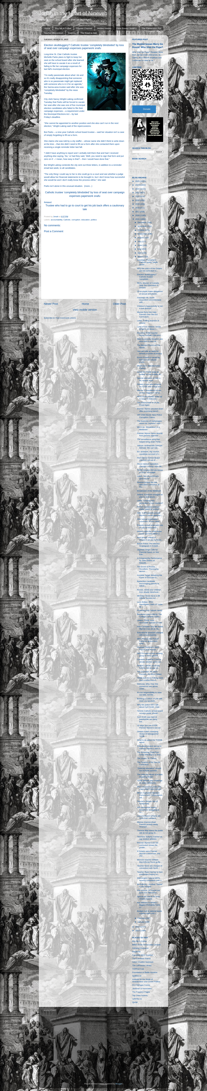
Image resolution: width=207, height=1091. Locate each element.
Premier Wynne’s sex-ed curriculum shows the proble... (147, 845)
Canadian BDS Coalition (142, 955)
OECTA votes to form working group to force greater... (150, 654)
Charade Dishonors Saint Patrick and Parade (148, 648)
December (142, 222)
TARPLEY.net (138, 969)
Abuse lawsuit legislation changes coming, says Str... (150, 465)
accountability (56, 220)
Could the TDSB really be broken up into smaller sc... (149, 373)
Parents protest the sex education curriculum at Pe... (148, 484)
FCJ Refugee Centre (141, 985)
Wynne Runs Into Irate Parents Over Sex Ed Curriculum (147, 314)
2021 (137, 196)
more (87, 186)
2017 (137, 212)
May (140, 249)
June (140, 245)
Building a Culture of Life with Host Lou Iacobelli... (149, 700)
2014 (137, 927)
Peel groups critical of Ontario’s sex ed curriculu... (150, 538)
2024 (137, 185)
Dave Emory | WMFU (126, 28)
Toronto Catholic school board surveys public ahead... (150, 712)
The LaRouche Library (142, 965)
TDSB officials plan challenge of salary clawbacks (149, 781)
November (142, 226)
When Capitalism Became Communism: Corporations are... (149, 795)
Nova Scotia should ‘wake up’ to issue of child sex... (149, 397)
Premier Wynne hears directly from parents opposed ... (150, 434)
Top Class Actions (140, 995)
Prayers (71, 33)
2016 (137, 215)
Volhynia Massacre (140, 948)
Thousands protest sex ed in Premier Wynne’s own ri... (149, 747)
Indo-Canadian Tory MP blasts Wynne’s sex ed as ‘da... (150, 627)
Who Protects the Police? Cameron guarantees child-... (148, 641)
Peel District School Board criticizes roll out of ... (148, 459)
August (141, 238)
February (142, 918)
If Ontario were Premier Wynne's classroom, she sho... (148, 853)
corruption (76, 220)
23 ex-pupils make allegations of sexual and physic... (150, 292)
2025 (137, 181)
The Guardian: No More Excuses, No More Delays (149, 673)
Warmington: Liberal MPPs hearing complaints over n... (150, 879)
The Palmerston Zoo (151, 28)
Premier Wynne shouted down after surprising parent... (150, 410)
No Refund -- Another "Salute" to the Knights (150, 885)
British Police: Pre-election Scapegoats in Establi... (148, 545)
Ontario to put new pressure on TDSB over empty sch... (149, 385)
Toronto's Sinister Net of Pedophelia (147, 802)
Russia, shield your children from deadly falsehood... (149, 591)
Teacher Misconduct (53, 33)
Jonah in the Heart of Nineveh (73, 13)
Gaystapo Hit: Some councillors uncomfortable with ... (149, 300)
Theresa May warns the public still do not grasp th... (150, 831)
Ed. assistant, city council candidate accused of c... (149, 453)
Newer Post (51, 303)
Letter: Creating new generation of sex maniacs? (150, 502)
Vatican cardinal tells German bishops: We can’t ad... (149, 446)
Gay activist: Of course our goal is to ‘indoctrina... (148, 891)
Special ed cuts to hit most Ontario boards (148, 897)
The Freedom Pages (141, 992)
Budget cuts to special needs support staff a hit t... (149, 912)
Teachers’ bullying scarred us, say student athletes (150, 838)
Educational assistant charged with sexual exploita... (150, 634)
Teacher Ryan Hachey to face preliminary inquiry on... (150, 873)
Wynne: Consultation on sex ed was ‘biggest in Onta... (149, 391)
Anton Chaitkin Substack (142, 962)
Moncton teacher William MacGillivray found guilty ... (149, 861)
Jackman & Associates (142, 988)
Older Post (119, 303)
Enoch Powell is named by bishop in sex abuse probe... (148, 359)
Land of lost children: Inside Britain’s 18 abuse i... (149, 328)
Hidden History (104, 28)
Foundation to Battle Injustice (144, 972)
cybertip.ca (137, 999)
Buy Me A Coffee (63, 28)
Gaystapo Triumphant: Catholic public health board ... (147, 262)
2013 (137, 930)
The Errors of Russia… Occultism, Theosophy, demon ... (148, 569)
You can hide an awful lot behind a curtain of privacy (149, 352)
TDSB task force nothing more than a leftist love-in (150, 679)
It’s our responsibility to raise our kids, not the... (149, 693)
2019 (137, 204)
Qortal (135, 1002)
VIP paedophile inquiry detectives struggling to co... (148, 809)
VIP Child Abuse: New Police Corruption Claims (149, 416)
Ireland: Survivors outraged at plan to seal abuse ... (150, 496)
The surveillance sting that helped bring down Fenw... (149, 440)
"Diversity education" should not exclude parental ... (149, 769)
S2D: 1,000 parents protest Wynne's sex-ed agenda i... (150, 514)
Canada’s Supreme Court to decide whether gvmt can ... (150, 660)
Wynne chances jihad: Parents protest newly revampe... (147, 824)
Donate (147, 109)
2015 (137, 219)
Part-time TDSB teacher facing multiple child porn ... (150, 334)
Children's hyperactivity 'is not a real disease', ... (150, 307)
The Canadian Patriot (141, 958)
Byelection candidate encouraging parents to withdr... (148, 583)
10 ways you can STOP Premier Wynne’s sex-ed (148, 726)
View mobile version (85, 309)
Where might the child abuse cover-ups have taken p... (149, 532)
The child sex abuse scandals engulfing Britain (150, 775)
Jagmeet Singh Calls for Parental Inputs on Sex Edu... (148, 552)
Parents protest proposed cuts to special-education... (150, 526)
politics (94, 220)
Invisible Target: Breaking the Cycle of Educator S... (149, 576)
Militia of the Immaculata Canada (146, 945)
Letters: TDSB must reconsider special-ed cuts (149, 621)
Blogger (119, 1084)
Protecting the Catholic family (149, 610)
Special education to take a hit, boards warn (148, 379)
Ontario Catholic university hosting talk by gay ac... (148, 667)
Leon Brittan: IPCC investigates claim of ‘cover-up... (150, 604)
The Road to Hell (88, 33)
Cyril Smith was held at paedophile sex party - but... (147, 719)
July (140, 241)
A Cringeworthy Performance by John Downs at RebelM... (149, 560)
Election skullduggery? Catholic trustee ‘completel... (147, 276)
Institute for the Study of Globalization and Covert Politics (146, 980)
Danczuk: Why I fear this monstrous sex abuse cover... (147, 686)
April (140, 253)
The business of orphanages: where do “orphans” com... (149, 422)
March (140, 257)
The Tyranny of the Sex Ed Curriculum (148, 763)
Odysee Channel (84, 28)
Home (47, 28)
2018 (137, 208)
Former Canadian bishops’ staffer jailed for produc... (149, 508)
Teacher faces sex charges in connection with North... (149, 867)
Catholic (67, 220)
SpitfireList (136, 976)
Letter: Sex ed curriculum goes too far (148, 477)
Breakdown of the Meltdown (149, 491)
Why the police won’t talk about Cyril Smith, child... (149, 706)
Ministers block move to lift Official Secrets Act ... (148, 597)
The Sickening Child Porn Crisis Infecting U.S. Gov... (149, 753)
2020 (137, 200)
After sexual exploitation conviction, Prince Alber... (149, 520)
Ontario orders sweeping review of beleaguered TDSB (147, 733)
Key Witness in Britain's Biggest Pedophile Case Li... (148, 904)
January (141, 922)
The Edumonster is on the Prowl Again (148, 403)
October (141, 230)
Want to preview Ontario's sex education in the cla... (150, 340)
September (143, 234)
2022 (137, 193)
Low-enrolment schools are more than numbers (148, 817)
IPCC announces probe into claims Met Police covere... (149, 788)
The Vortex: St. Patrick (146, 758)
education (85, 220)
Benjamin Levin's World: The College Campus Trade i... (149, 615)
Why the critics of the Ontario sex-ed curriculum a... (149, 269)
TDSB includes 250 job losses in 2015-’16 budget (150, 471)
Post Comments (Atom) (66, 318)
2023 (137, 189)
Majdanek (136, 952)
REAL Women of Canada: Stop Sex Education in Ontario (148, 285)
